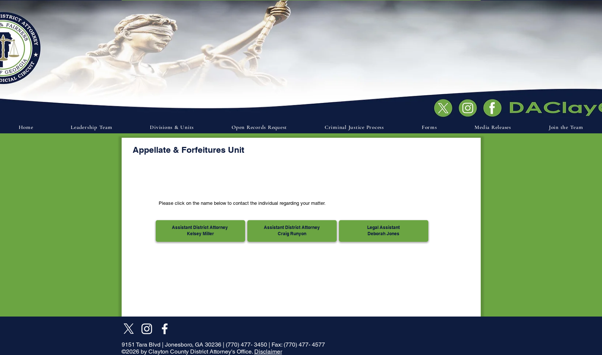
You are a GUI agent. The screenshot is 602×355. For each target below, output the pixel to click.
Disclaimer (268, 351)
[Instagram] (147, 329)
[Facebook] (165, 329)
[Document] (494, 107)
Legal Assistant (383, 227)
